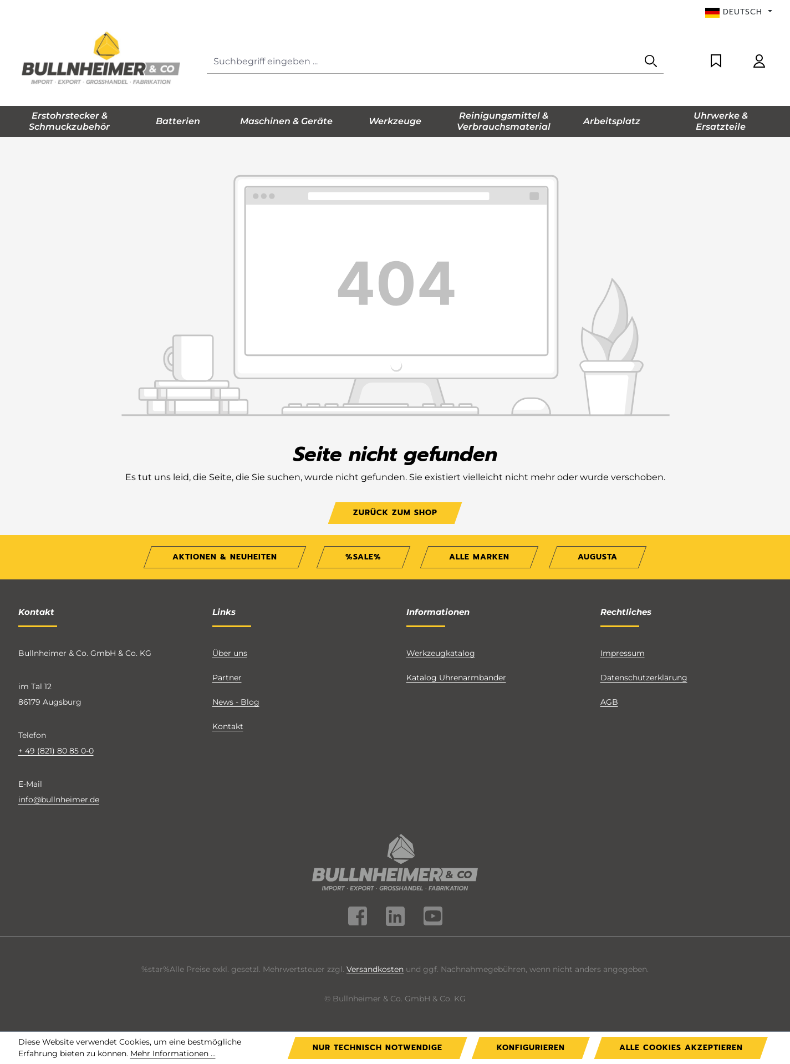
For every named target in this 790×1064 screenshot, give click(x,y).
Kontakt (227, 726)
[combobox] (423, 62)
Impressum (622, 653)
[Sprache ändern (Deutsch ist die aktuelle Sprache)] (738, 12)
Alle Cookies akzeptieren (681, 1047)
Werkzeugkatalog (440, 653)
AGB (609, 702)
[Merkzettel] (716, 62)
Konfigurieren (531, 1047)
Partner (227, 678)
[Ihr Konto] (759, 62)
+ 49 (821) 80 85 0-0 (56, 751)
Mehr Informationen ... (173, 1053)
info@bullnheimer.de (58, 800)
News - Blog (235, 702)
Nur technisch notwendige (377, 1047)
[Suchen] (651, 62)
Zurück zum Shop (395, 512)
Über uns (229, 653)
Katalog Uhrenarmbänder (456, 678)
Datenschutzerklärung (643, 678)
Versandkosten (375, 969)
